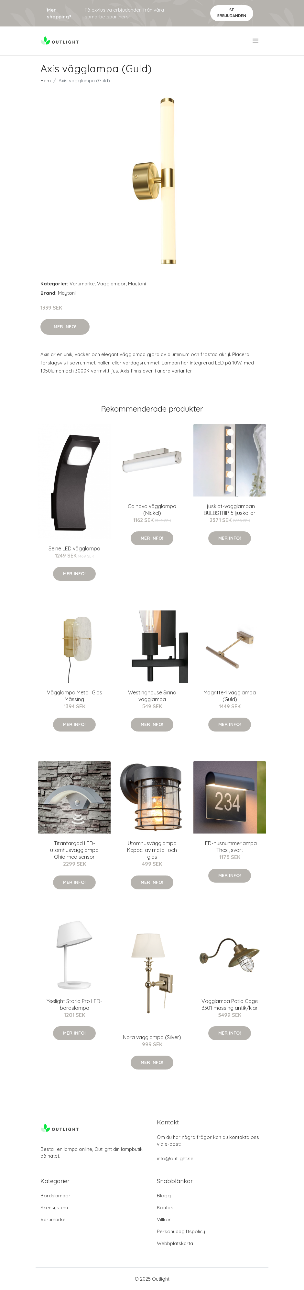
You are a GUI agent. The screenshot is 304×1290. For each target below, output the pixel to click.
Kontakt (166, 1207)
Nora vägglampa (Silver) (152, 1037)
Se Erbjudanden (231, 12)
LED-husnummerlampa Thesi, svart (229, 846)
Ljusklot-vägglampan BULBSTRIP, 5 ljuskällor (229, 509)
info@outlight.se (175, 1158)
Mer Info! (65, 327)
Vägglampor (111, 284)
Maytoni (137, 284)
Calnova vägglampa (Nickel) (152, 509)
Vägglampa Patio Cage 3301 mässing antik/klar (229, 1004)
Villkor (164, 1219)
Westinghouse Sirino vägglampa (152, 695)
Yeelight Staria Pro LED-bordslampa (74, 1004)
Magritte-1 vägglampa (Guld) (229, 695)
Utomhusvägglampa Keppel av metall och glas (152, 850)
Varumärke (82, 284)
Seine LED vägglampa (74, 548)
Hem (45, 80)
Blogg (164, 1196)
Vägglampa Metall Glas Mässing (74, 695)
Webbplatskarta (175, 1243)
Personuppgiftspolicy (181, 1231)
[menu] (256, 41)
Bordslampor (55, 1196)
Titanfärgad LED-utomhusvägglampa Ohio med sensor (74, 850)
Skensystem (54, 1207)
